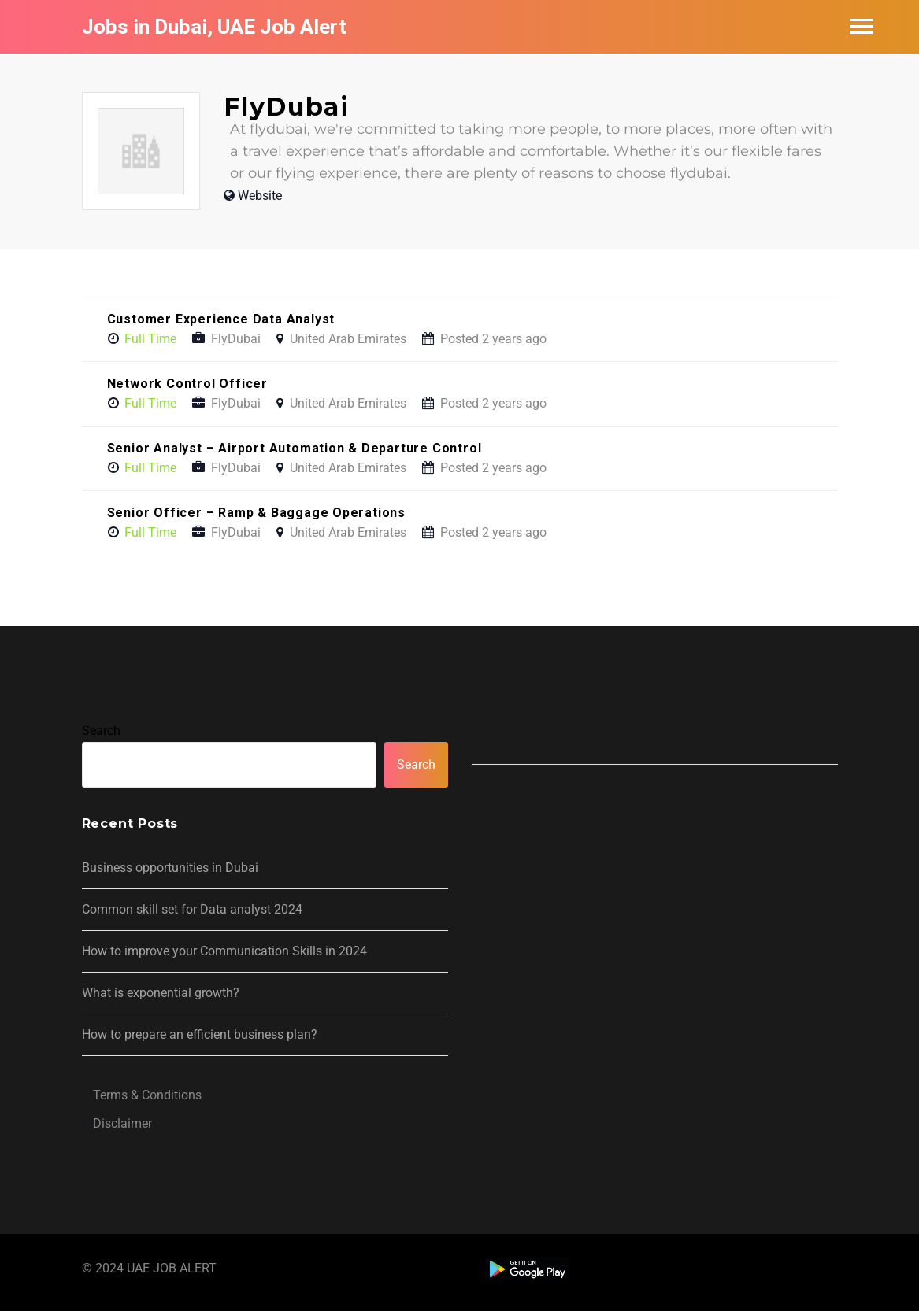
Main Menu (861, 26)
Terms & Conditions (147, 1095)
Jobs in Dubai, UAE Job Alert (214, 27)
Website (260, 195)
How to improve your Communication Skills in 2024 (224, 951)
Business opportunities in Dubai (170, 867)
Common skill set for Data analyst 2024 (192, 909)
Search (101, 730)
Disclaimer (122, 1123)
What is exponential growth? (160, 992)
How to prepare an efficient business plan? (199, 1034)
